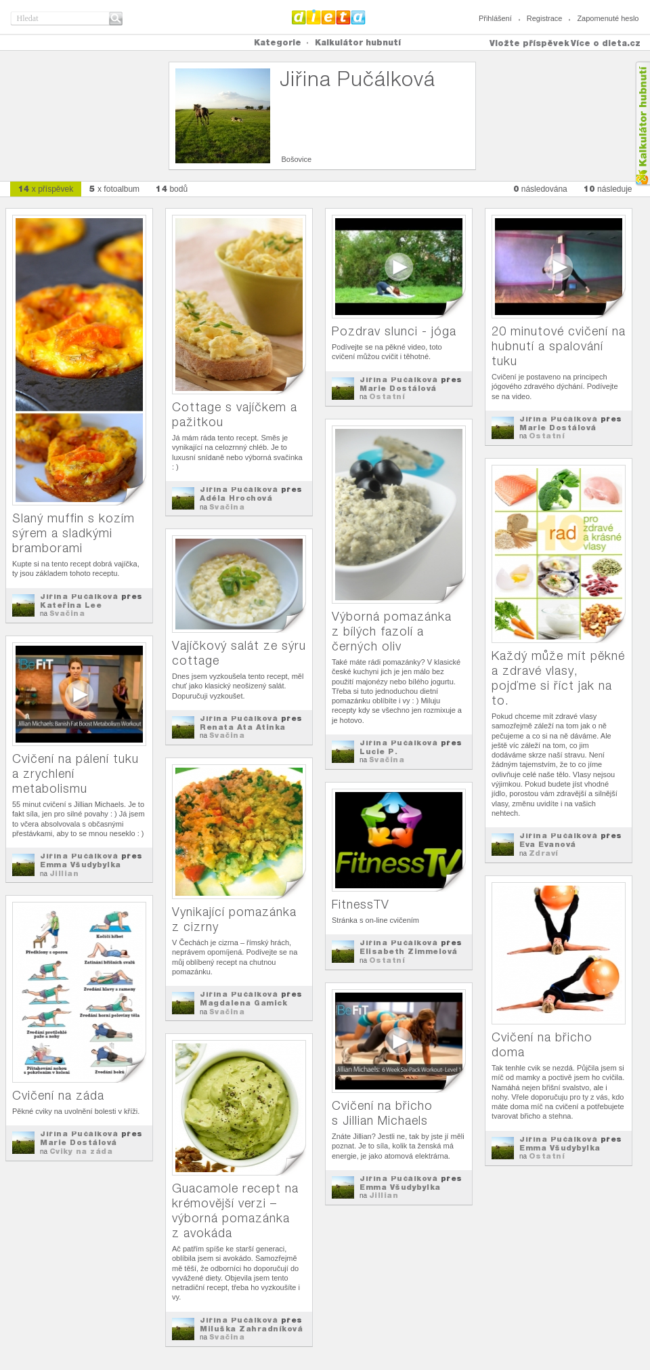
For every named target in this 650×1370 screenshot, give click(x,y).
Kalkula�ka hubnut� (642, 123)
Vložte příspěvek (529, 43)
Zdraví (544, 853)
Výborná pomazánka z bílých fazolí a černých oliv (392, 631)
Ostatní (387, 396)
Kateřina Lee (71, 605)
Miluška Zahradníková (251, 1328)
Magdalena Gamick (243, 1003)
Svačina (67, 613)
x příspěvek (46, 189)
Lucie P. (378, 751)
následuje (608, 189)
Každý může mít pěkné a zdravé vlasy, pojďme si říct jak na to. (558, 677)
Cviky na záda (81, 1151)
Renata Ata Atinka (243, 727)
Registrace (545, 18)
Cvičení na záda (58, 1095)
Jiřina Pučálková (79, 596)
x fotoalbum (114, 189)
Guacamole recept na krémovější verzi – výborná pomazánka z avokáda (235, 1210)
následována (540, 189)
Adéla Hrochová (236, 498)
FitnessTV (360, 904)
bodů (172, 189)
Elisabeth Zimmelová (409, 951)
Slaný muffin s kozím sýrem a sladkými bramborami (73, 533)
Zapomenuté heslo (607, 18)
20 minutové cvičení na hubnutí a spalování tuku (559, 346)
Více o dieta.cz (606, 43)
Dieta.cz (329, 16)
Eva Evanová (547, 844)
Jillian (64, 873)
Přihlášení (495, 18)
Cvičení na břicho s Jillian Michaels (382, 1112)
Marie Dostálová (398, 388)
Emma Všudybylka (80, 864)
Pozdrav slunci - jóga (394, 331)
